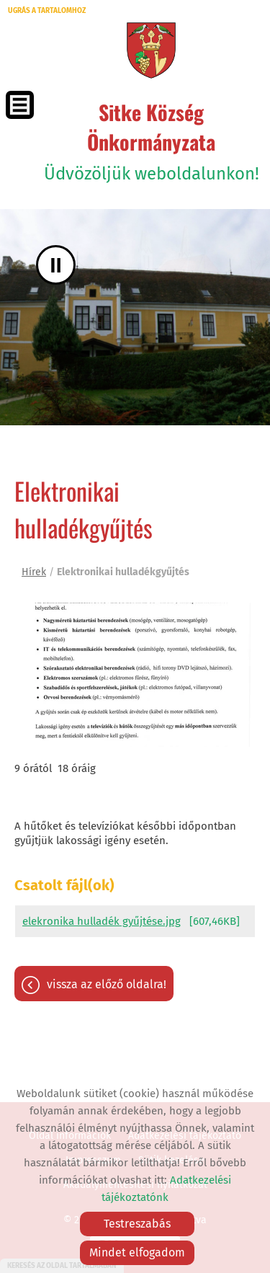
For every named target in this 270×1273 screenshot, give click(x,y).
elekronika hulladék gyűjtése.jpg (101, 921)
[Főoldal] (151, 50)
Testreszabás (137, 1223)
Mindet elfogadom (137, 1252)
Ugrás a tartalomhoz (47, 10)
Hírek (34, 572)
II (56, 265)
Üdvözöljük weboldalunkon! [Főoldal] (151, 140)
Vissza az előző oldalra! (106, 984)
